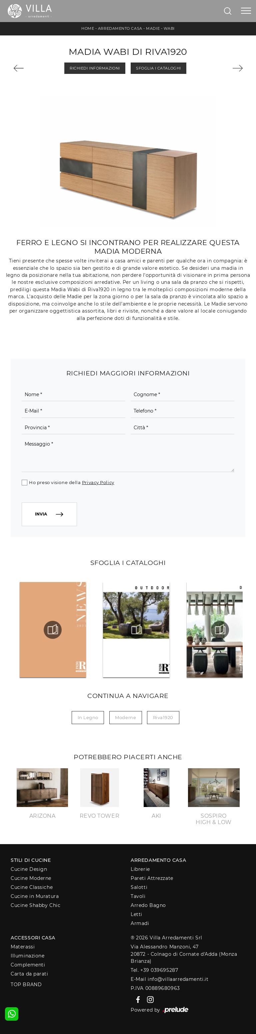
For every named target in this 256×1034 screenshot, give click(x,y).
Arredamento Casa (120, 28)
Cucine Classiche (32, 887)
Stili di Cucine (31, 860)
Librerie (140, 869)
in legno (88, 717)
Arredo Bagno (148, 905)
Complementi (28, 965)
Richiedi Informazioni (95, 68)
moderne (125, 717)
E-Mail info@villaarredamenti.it (169, 979)
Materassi (23, 947)
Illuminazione (27, 956)
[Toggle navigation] (246, 11)
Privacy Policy (98, 482)
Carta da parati (29, 974)
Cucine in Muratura (35, 896)
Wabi (169, 28)
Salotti (139, 887)
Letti (136, 914)
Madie (153, 28)
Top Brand (26, 985)
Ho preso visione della (71, 482)
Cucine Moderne (31, 878)
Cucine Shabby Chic (35, 905)
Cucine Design (29, 869)
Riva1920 (163, 717)
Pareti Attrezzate (152, 878)
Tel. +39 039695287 (154, 970)
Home (87, 28)
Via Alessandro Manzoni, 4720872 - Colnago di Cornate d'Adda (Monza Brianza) (184, 954)
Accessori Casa (33, 938)
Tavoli (138, 896)
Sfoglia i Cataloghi (158, 68)
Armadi (140, 923)
